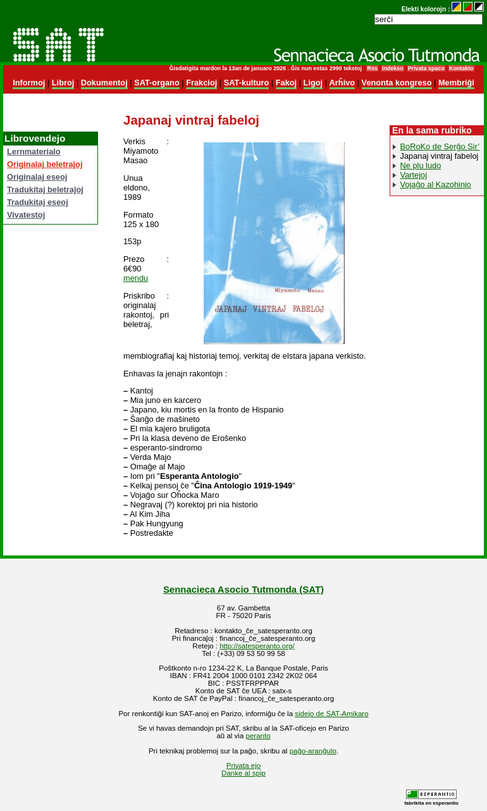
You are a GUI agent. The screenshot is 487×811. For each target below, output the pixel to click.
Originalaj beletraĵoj (44, 164)
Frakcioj (201, 82)
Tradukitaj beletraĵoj (45, 189)
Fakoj (286, 82)
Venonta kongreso (397, 82)
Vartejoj (413, 175)
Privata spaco (426, 68)
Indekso (393, 68)
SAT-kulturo (246, 82)
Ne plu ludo (420, 165)
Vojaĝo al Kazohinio (435, 184)
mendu (135, 278)
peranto (258, 736)
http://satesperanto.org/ (256, 646)
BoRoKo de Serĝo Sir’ (440, 146)
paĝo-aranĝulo (313, 751)
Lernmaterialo (34, 151)
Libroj (63, 82)
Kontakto (461, 68)
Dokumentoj (104, 82)
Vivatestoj (26, 215)
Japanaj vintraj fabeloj (439, 156)
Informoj (29, 82)
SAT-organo (157, 82)
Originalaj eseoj (37, 177)
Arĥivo (342, 82)
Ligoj (313, 82)
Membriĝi (456, 82)
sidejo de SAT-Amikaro (331, 713)
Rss (372, 68)
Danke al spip (243, 773)
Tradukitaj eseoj (37, 202)
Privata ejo (243, 765)
